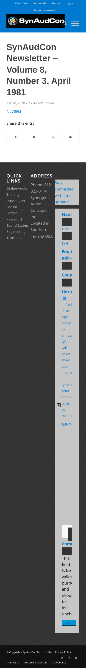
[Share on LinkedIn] (52, 137)
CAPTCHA (71, 424)
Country (71, 275)
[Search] (62, 23)
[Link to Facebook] (69, 657)
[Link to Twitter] (62, 657)
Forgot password (44, 10)
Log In (69, 3)
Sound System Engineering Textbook (17, 231)
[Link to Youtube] (76, 657)
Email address (71, 255)
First (65, 229)
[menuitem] (21, 3)
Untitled (70, 292)
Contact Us (39, 3)
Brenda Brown (43, 103)
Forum (56, 3)
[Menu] (73, 23)
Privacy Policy (63, 652)
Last (65, 243)
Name (69, 214)
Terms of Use (45, 652)
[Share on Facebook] (16, 137)
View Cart (21, 3)
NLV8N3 (13, 111)
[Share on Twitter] (34, 137)
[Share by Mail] (70, 137)
